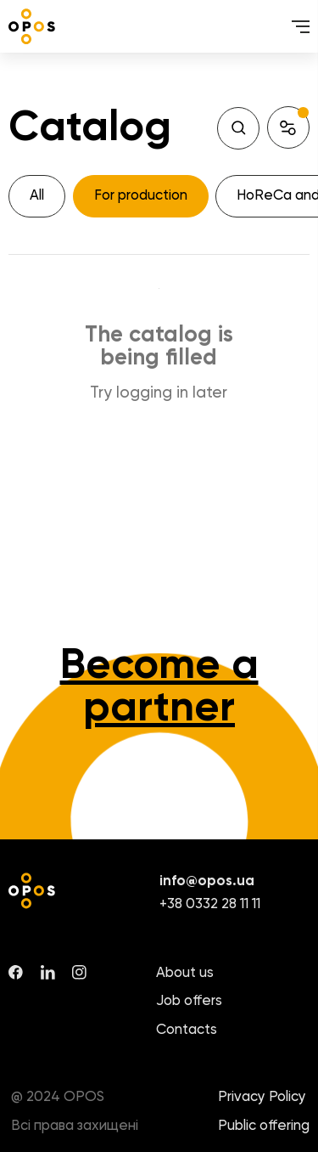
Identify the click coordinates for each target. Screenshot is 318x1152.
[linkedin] (48, 972)
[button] (288, 127)
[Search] (238, 128)
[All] (36, 196)
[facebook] (15, 972)
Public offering (264, 1126)
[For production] (141, 196)
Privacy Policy (262, 1097)
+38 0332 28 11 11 (209, 904)
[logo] (31, 26)
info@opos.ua (206, 882)
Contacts (186, 1030)
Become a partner (159, 687)
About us (185, 973)
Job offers (189, 1001)
